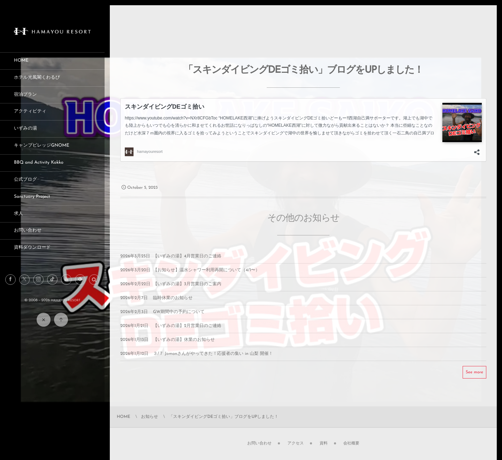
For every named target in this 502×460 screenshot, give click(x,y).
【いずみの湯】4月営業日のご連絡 (187, 261)
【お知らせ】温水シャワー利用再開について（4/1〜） (206, 275)
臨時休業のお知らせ (173, 303)
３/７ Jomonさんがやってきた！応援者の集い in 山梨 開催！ (213, 359)
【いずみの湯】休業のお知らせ (184, 345)
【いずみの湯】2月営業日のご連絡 (187, 331)
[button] (94, 285)
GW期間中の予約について (179, 317)
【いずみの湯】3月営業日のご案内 (187, 289)
